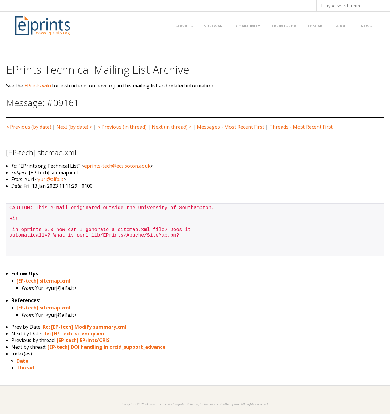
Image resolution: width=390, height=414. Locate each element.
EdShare (316, 26)
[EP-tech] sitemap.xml (43, 280)
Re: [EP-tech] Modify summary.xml (84, 326)
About (342, 26)
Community (248, 26)
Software (214, 26)
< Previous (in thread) (122, 126)
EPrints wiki (37, 85)
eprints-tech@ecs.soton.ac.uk (117, 165)
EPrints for (284, 26)
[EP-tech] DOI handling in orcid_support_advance (106, 347)
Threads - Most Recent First (301, 126)
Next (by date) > (74, 126)
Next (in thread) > (172, 126)
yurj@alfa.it (50, 179)
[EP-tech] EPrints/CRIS (83, 340)
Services (184, 26)
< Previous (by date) (28, 126)
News (366, 26)
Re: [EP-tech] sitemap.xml (74, 333)
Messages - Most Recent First (230, 126)
